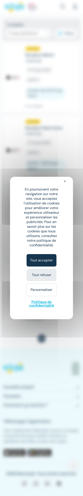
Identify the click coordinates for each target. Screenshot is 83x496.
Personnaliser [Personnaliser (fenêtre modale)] (41, 289)
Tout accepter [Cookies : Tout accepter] (41, 260)
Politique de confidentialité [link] (41, 304)
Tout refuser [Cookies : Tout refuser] (41, 275)
